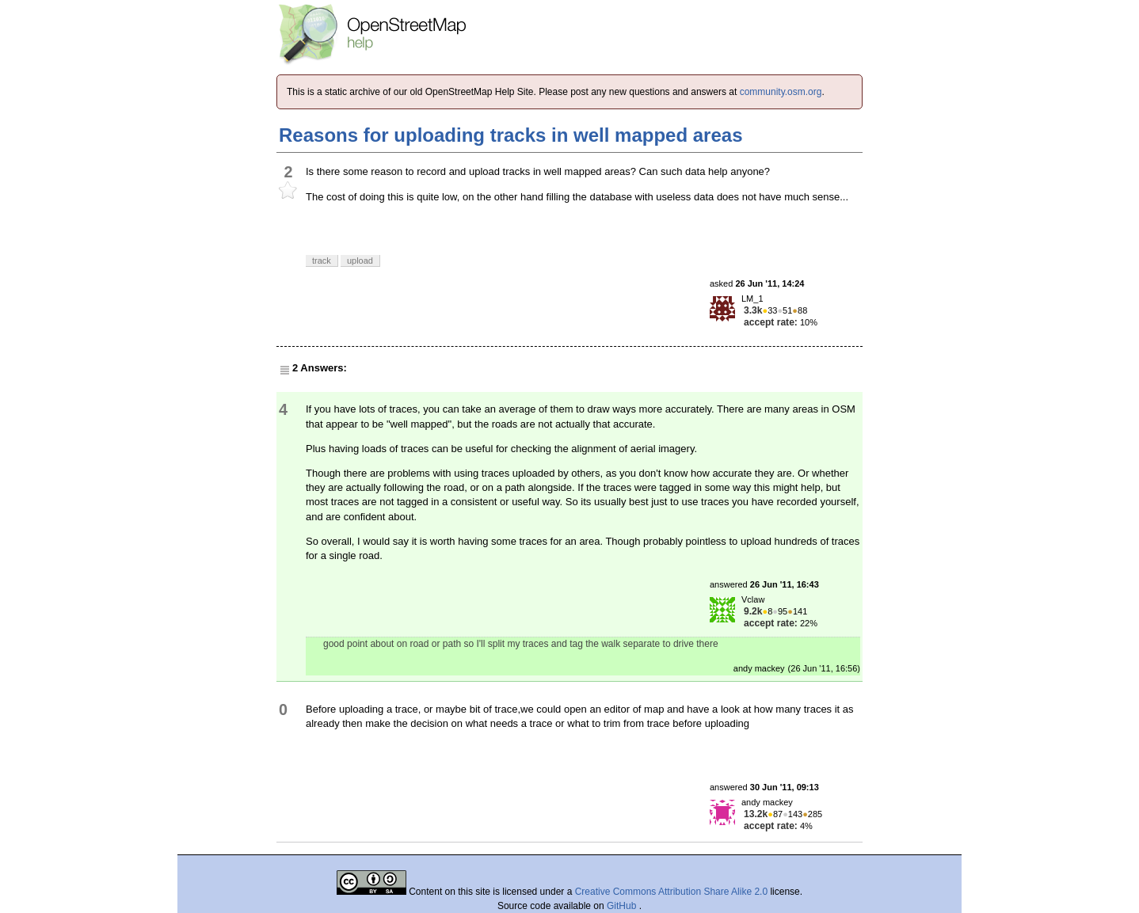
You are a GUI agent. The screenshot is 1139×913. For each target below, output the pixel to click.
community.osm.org (781, 91)
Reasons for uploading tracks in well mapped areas (511, 135)
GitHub (623, 905)
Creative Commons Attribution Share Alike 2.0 (671, 891)
